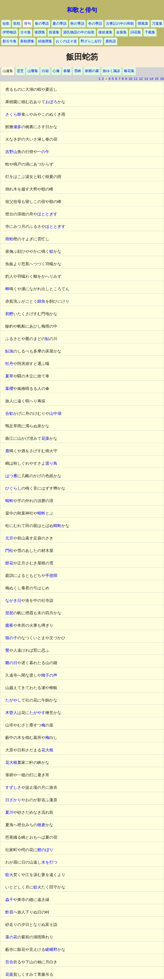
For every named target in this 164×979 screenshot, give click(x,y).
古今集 (25, 32)
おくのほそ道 (66, 41)
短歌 (6, 23)
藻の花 (11, 937)
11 (135, 79)
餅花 (9, 563)
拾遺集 (54, 32)
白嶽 (45, 71)
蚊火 (9, 875)
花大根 (47, 750)
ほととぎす (47, 214)
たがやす (37, 713)
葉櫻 (9, 388)
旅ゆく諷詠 (111, 71)
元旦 (9, 538)
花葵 (9, 974)
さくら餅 (13, 114)
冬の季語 (95, 23)
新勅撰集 (27, 41)
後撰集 (40, 32)
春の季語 (42, 23)
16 (162, 79)
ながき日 (13, 600)
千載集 (150, 32)
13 (146, 79)
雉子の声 (49, 675)
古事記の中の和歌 (120, 23)
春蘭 (66, 71)
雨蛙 (9, 239)
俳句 (27, 23)
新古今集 (10, 41)
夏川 (9, 812)
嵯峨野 (51, 949)
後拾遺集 (105, 32)
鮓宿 (9, 912)
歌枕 (16, 23)
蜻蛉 (9, 501)
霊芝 (20, 71)
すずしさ (13, 787)
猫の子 (11, 638)
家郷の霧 (92, 71)
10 (130, 79)
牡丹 (9, 363)
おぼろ (51, 102)
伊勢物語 (10, 32)
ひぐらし (13, 488)
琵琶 (9, 613)
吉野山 (11, 152)
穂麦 (41, 825)
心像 (56, 71)
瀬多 (17, 127)
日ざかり (13, 800)
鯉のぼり (45, 850)
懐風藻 (143, 23)
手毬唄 (51, 575)
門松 (9, 550)
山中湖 (55, 413)
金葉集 (121, 32)
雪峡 (77, 71)
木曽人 (11, 713)
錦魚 (41, 301)
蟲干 (9, 899)
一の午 (43, 152)
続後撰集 (45, 41)
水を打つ (49, 862)
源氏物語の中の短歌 (79, 32)
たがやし (13, 700)
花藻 (45, 438)
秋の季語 (77, 23)
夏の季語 (60, 23)
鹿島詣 (110, 41)
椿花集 (129, 71)
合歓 (9, 413)
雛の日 (11, 663)
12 (141, 79)
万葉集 (157, 23)
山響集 (33, 71)
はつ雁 (11, 476)
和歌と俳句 (82, 10)
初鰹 (9, 314)
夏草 (9, 376)
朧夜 (9, 625)
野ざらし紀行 (91, 41)
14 (151, 79)
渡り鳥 (51, 463)
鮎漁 (9, 351)
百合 (9, 962)
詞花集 (135, 32)
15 (156, 79)
